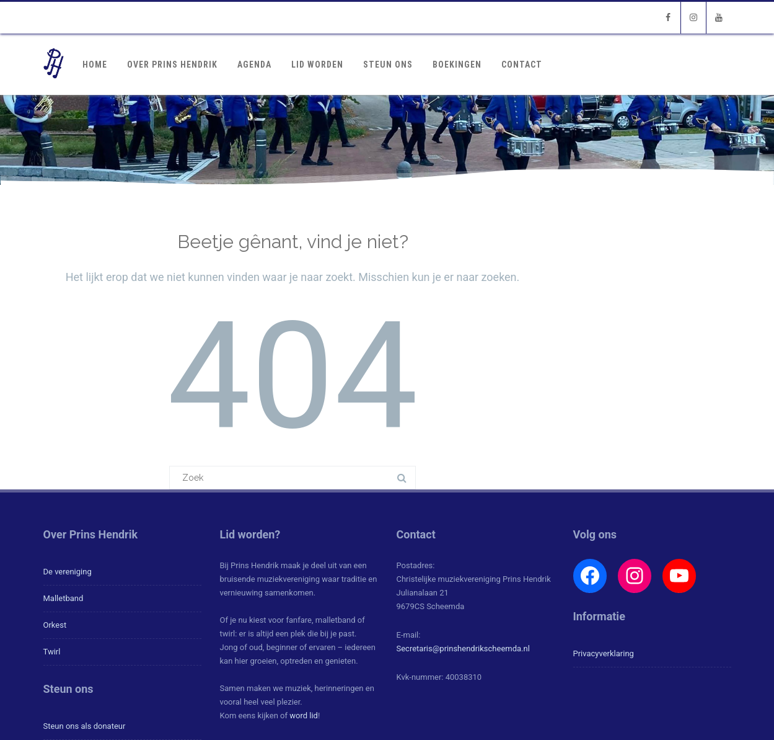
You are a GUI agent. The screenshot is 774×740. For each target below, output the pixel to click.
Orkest (55, 625)
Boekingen (457, 64)
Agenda (254, 64)
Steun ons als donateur (84, 726)
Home (94, 64)
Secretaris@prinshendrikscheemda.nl (463, 648)
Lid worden (317, 64)
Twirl (52, 651)
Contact (521, 64)
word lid (303, 715)
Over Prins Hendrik (172, 64)
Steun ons (388, 64)
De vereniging (67, 571)
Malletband (63, 598)
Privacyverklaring (603, 653)
